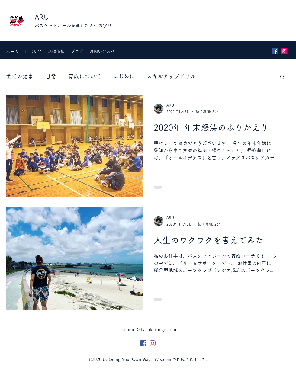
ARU (42, 17)
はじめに (124, 76)
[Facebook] (275, 51)
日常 (50, 76)
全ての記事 (19, 76)
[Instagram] (284, 51)
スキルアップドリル (171, 76)
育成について (84, 76)
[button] (282, 77)
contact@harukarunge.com (148, 329)
